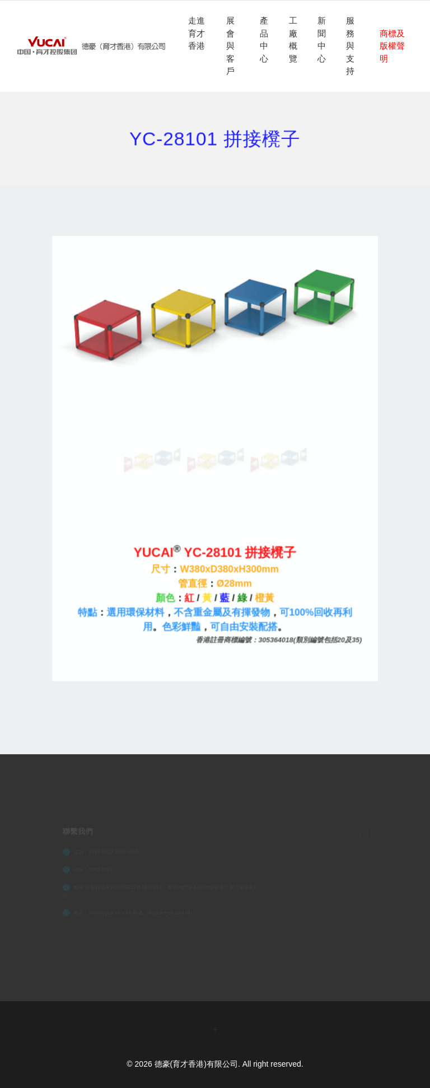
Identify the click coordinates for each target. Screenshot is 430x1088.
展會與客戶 (230, 46)
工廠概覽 (293, 39)
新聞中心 (321, 39)
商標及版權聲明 (392, 46)
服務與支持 (350, 46)
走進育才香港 (196, 33)
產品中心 (264, 39)
